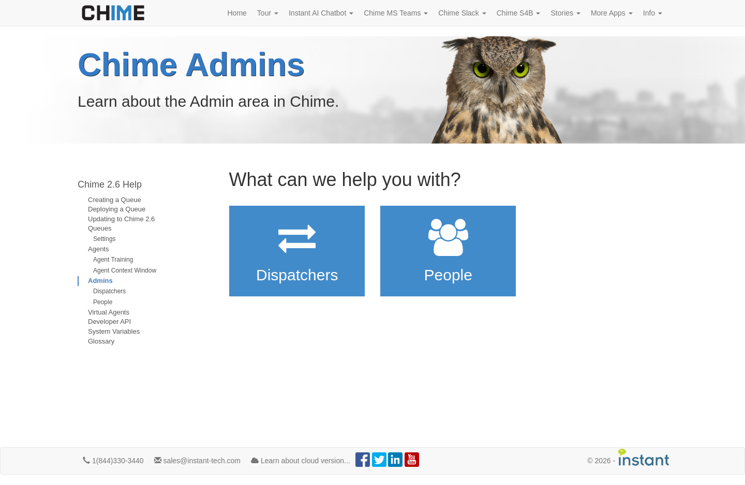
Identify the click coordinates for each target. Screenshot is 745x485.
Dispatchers (109, 291)
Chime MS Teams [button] (396, 13)
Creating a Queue (114, 200)
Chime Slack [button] (462, 13)
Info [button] (652, 13)
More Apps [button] (612, 13)
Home (237, 13)
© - (628, 457)
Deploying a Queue (116, 209)
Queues (100, 228)
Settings (104, 239)
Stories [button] (565, 13)
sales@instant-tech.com (197, 461)
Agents (98, 249)
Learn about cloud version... (300, 461)
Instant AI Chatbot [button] (321, 13)
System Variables (114, 331)
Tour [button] (267, 13)
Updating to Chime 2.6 (121, 219)
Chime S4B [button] (519, 13)
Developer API (109, 321)
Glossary (101, 341)
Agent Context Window (124, 270)
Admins (100, 280)
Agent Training (113, 259)
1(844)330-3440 (113, 461)
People (102, 302)
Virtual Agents (108, 312)
